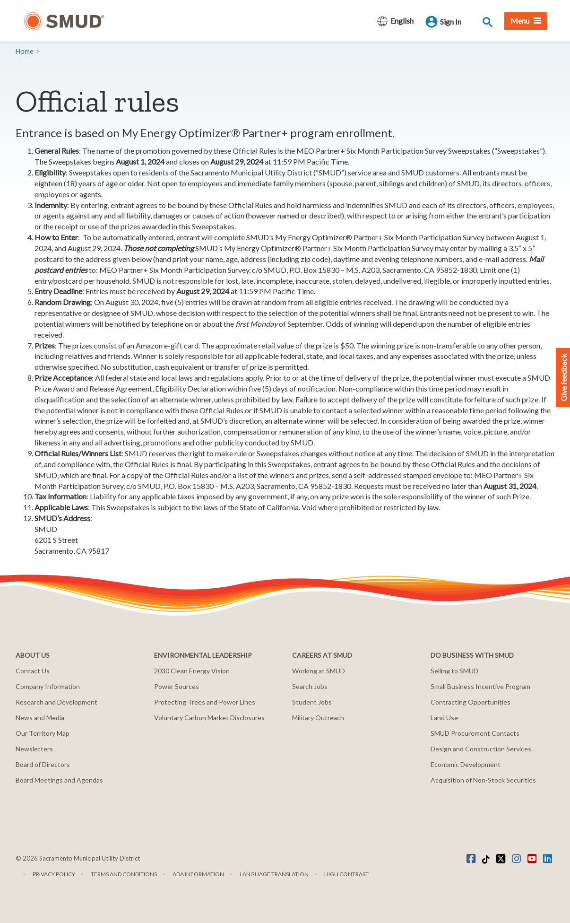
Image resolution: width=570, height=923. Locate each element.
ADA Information (198, 874)
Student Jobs (312, 702)
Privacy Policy (54, 874)
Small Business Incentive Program (480, 686)
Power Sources (176, 686)
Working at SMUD (318, 671)
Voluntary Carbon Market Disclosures (209, 718)
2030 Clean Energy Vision (192, 671)
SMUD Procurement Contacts (475, 733)
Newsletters (34, 749)
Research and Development (56, 702)
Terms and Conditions (124, 874)
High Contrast (346, 874)
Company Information (48, 686)
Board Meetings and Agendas (59, 780)
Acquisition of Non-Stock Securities (483, 780)
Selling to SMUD (454, 671)
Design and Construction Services (481, 749)
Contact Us (33, 671)
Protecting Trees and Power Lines (204, 702)
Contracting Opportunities (470, 702)
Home (25, 51)
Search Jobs (310, 686)
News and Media (40, 718)
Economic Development (466, 764)
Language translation (274, 874)
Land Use (444, 718)
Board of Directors (43, 764)
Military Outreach (318, 718)
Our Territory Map (42, 733)
